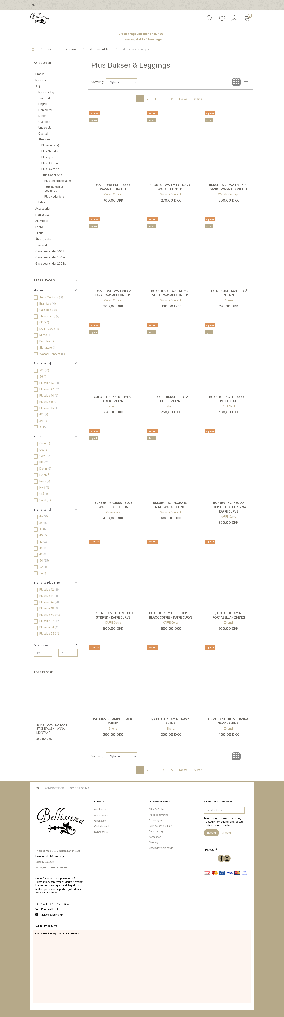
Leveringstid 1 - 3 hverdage (142, 39)
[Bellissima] (39, 18)
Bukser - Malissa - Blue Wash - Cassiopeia (113, 505)
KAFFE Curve (228, 516)
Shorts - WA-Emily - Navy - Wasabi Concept (170, 187)
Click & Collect (157, 809)
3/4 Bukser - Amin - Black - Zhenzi (113, 721)
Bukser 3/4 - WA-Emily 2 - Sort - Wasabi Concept (170, 293)
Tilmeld (211, 832)
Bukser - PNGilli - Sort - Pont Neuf (228, 399)
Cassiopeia (113, 512)
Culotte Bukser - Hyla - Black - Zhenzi (113, 399)
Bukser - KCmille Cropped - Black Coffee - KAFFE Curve (170, 615)
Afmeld (226, 832)
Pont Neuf (228, 406)
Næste (183, 98)
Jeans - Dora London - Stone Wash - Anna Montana (52, 728)
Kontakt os (155, 836)
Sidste (198, 98)
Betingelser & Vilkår (160, 825)
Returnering (156, 831)
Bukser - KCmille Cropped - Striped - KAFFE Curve (113, 615)
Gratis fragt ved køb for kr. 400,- (142, 34)
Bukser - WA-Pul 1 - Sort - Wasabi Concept (113, 187)
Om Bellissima (79, 787)
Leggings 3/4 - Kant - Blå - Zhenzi (228, 293)
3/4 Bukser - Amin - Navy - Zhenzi (170, 721)
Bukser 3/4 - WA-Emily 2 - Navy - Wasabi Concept (113, 293)
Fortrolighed (156, 820)
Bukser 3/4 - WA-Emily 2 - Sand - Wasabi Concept (228, 187)
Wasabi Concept (113, 194)
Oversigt (154, 842)
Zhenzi (228, 300)
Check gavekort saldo (161, 847)
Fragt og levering (159, 814)
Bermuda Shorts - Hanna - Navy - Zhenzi (228, 721)
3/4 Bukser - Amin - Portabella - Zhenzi (228, 615)
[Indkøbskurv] (247, 18)
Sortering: (97, 82)
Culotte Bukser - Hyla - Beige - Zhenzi (170, 399)
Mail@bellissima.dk (52, 914)
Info (36, 787)
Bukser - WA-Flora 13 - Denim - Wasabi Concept (170, 505)
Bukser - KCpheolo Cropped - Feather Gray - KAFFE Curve (228, 507)
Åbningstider (54, 787)
